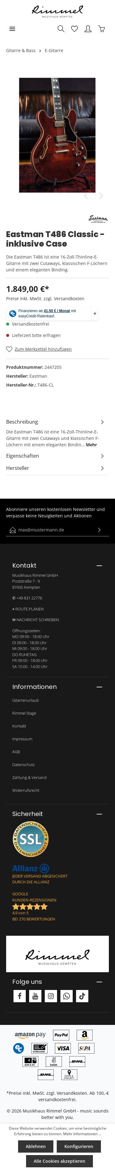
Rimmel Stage (24, 713)
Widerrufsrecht (25, 790)
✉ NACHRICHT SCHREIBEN (35, 619)
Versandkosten (72, 1093)
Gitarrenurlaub (25, 700)
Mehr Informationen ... (82, 1133)
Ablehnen (36, 1146)
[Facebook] (19, 996)
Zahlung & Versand (29, 777)
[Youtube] (35, 996)
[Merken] (39, 349)
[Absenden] (99, 530)
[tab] (56, 432)
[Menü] (12, 29)
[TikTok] (82, 996)
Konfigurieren (78, 1146)
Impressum (22, 739)
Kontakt (19, 726)
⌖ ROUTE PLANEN (28, 609)
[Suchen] (61, 29)
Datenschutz (23, 764)
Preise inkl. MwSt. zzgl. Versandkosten (45, 298)
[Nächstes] (101, 195)
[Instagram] (51, 996)
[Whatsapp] (66, 996)
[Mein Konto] (88, 29)
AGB (16, 751)
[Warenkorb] (101, 29)
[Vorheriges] (86, 195)
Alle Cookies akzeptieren (59, 1161)
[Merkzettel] (74, 29)
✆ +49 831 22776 (27, 598)
